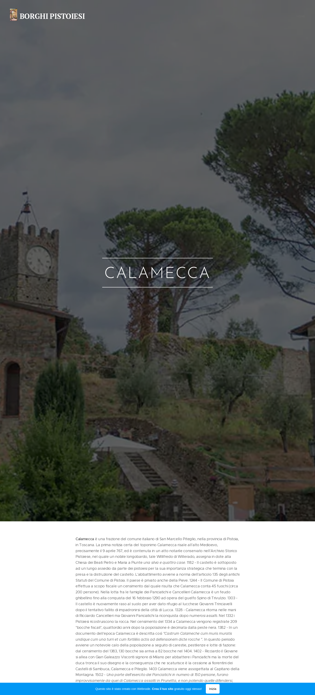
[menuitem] (300, 16)
